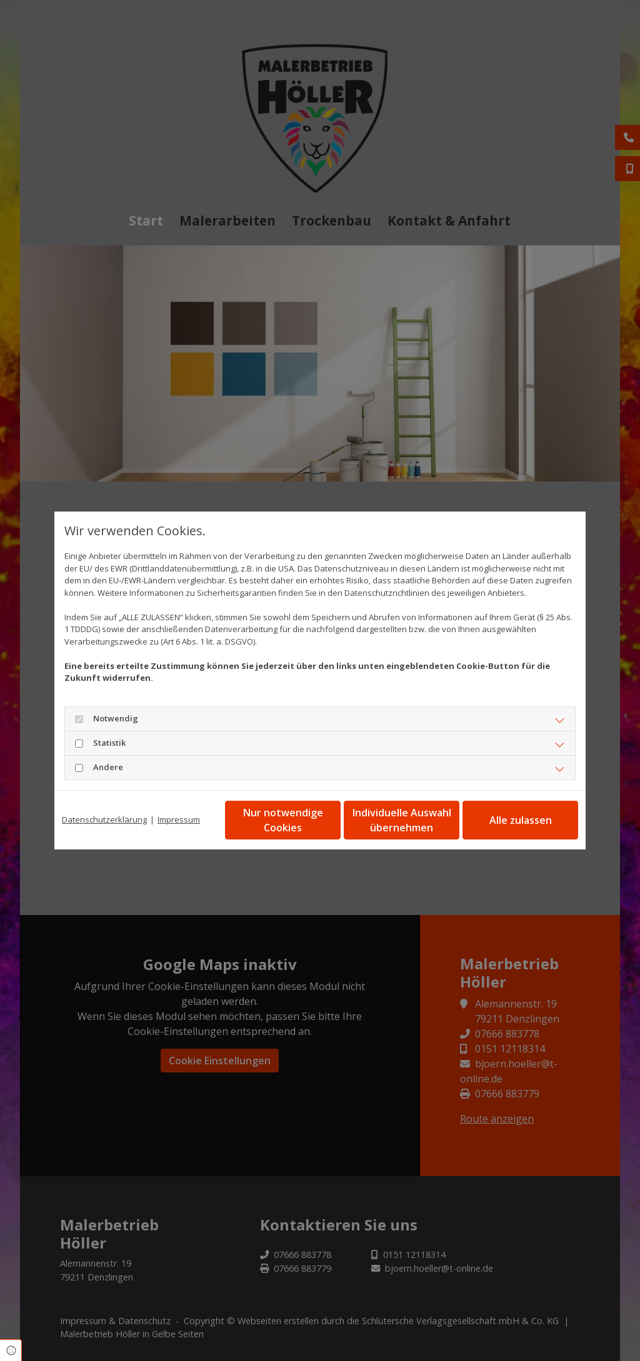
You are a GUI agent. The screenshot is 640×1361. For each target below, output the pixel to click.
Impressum (179, 819)
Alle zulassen (520, 820)
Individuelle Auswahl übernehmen (401, 820)
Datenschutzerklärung (104, 819)
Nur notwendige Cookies (283, 820)
